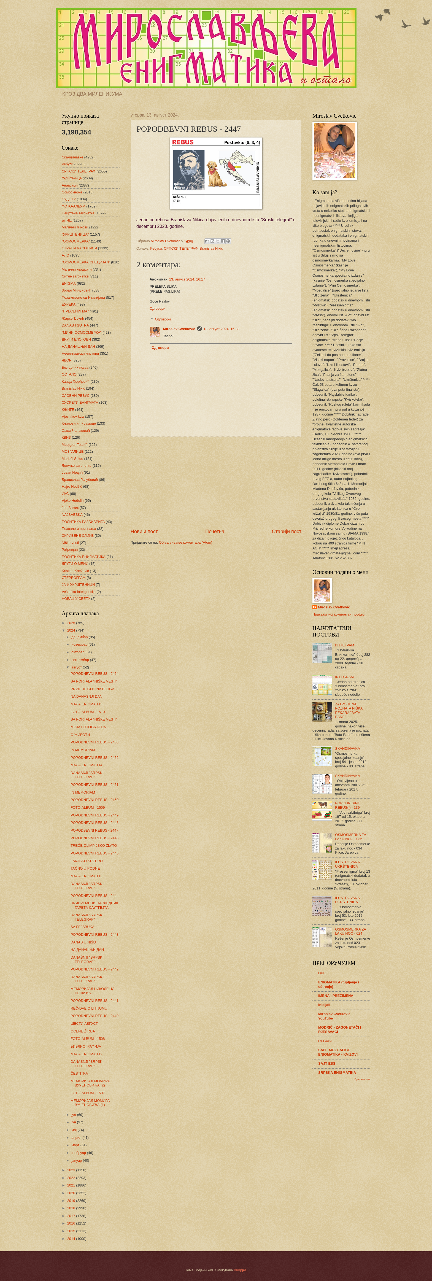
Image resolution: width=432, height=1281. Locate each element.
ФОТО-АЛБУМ (73, 206)
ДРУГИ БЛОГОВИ (76, 339)
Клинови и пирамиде (79, 423)
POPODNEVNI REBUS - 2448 (94, 823)
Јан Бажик (70, 508)
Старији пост (286, 531)
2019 (71, 1201)
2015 (71, 1231)
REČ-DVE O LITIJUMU (89, 1008)
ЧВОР (66, 360)
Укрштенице (72, 178)
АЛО (65, 255)
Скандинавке (72, 157)
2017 (71, 1216)
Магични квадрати (77, 269)
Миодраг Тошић (75, 445)
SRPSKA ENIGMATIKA (337, 1072)
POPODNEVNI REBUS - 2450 (94, 800)
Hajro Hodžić (72, 486)
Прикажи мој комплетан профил (338, 614)
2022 (71, 1178)
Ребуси (156, 248)
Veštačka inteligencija (79, 592)
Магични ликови (75, 227)
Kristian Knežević (75, 571)
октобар (78, 652)
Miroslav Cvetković (179, 329)
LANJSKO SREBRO (87, 861)
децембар (80, 637)
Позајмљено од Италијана (83, 297)
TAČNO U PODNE (85, 868)
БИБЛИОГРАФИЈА (86, 1046)
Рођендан (70, 550)
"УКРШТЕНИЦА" (75, 234)
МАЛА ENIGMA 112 (86, 1054)
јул (74, 1115)
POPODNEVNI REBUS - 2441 (94, 1001)
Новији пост (144, 531)
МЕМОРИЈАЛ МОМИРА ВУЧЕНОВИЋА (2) (90, 1083)
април (76, 1138)
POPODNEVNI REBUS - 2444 (94, 896)
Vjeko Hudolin (72, 500)
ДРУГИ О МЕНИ (75, 564)
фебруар (79, 1153)
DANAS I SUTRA (75, 325)
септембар (80, 660)
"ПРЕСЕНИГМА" (75, 311)
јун (74, 1122)
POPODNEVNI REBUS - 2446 (94, 838)
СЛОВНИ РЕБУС (76, 395)
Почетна (215, 531)
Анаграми (70, 185)
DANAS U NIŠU (83, 942)
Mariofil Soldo (72, 459)
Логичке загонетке (76, 465)
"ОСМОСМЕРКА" (76, 241)
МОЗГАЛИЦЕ (72, 451)
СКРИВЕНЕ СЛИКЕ (78, 535)
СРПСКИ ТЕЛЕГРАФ (181, 248)
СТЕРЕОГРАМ (74, 578)
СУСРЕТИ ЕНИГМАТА (80, 402)
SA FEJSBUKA (82, 927)
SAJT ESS (326, 1063)
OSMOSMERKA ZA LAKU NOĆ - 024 (350, 931)
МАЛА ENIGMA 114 (86, 765)
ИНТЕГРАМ (344, 645)
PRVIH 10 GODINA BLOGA (92, 689)
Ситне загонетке (75, 276)
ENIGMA (69, 283)
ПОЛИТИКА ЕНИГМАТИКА (84, 557)
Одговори (157, 308)
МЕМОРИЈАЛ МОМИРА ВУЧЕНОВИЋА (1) (90, 1103)
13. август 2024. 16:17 (187, 279)
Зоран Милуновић (76, 290)
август (77, 667)
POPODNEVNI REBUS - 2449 (94, 815)
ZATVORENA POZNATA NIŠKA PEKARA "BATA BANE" (349, 710)
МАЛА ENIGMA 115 (86, 704)
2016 (71, 1223)
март (75, 1145)
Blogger (240, 1270)
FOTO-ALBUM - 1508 (88, 1039)
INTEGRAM (344, 677)
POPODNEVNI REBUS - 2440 (94, 1016)
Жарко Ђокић (73, 318)
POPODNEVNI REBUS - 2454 (94, 673)
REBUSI (325, 1041)
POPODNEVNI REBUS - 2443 (94, 934)
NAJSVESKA (72, 515)
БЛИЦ (67, 220)
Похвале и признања (79, 529)
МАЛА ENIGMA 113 (86, 876)
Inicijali (324, 1005)
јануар (77, 1160)
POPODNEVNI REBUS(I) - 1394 (348, 805)
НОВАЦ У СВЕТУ (76, 599)
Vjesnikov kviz (73, 416)
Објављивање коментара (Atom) (185, 542)
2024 (71, 630)
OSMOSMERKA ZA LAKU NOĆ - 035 (350, 837)
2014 (71, 1239)
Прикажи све (362, 1079)
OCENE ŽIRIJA (83, 1031)
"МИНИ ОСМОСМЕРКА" (81, 332)
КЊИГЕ (68, 410)
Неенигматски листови (80, 353)
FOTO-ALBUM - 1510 (88, 712)
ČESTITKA (79, 1073)
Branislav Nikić (211, 248)
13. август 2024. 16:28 (221, 329)
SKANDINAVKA (347, 748)
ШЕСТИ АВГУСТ (84, 1023)
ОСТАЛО (69, 374)
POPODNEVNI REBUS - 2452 (94, 758)
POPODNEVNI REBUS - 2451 (94, 785)
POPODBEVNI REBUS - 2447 (94, 830)
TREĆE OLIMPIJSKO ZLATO (94, 845)
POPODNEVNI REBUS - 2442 (94, 969)
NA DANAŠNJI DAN (86, 696)
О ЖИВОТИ (80, 735)
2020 (71, 1193)
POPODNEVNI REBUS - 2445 (94, 853)
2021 (71, 1185)
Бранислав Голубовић (80, 480)
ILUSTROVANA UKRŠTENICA (347, 864)
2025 (71, 623)
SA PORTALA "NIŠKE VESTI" (94, 681)
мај (74, 1130)
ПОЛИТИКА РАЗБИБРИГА (83, 522)
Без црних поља (75, 367)
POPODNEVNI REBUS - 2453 (94, 742)
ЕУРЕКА (68, 304)
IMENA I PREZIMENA (335, 996)
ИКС (65, 494)
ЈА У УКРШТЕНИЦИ (78, 584)
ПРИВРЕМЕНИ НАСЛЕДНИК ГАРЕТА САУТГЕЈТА (94, 905)
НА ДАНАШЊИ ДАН (78, 346)
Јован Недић (72, 472)
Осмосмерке (72, 192)
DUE (322, 973)
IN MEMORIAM (83, 750)
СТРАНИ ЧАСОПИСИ (79, 248)
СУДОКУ (69, 199)
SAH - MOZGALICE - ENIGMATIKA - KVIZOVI (338, 1052)
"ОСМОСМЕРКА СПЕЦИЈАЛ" (86, 262)
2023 (71, 1170)
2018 (71, 1208)
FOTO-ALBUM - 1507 (88, 1093)
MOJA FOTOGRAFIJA (88, 727)
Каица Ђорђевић (76, 381)
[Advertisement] (216, 482)
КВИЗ (66, 437)
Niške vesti (70, 543)
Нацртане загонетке (78, 213)
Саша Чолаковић (76, 430)
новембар (79, 644)
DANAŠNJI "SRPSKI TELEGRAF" (87, 775)
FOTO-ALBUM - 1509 (88, 807)
